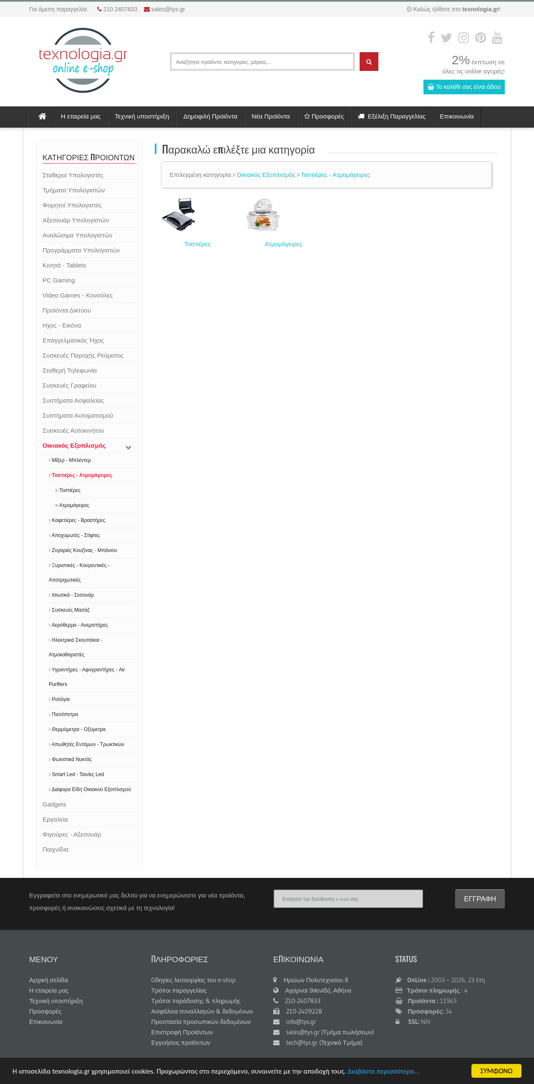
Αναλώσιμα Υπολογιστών (78, 235)
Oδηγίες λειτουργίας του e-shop (193, 980)
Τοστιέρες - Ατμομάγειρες (80, 475)
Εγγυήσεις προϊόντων (181, 1042)
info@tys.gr (294, 1022)
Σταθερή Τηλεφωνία (70, 370)
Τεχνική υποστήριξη (142, 116)
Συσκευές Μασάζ (69, 610)
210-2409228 (297, 1011)
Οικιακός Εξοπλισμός (74, 445)
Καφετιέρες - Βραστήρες (77, 520)
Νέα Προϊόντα (271, 116)
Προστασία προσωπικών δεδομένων (201, 1022)
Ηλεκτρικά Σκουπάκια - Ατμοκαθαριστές (75, 647)
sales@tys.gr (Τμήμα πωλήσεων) (323, 1032)
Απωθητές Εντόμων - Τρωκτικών (86, 744)
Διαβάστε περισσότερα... (384, 1071)
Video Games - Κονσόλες (78, 295)
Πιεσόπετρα (63, 714)
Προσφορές (324, 116)
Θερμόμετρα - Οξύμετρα (77, 729)
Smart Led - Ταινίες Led (76, 774)
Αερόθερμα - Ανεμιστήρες (78, 625)
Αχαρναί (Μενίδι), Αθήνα (312, 990)
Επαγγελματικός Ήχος (73, 340)
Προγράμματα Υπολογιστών (81, 250)
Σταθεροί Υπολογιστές (73, 175)
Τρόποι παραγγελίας (179, 990)
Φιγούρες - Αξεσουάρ (72, 834)
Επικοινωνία (457, 116)
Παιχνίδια (55, 849)
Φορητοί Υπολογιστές (72, 205)
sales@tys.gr (168, 9)
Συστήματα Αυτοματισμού (78, 415)
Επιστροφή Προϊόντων (182, 1032)
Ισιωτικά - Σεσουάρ (71, 595)
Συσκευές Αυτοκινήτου (73, 430)
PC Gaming (59, 280)
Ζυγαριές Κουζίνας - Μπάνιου (83, 550)
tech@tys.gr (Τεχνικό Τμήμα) (318, 1042)
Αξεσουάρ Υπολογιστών (76, 220)
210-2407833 (296, 1001)
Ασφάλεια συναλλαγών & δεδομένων (202, 1011)
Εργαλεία (55, 819)
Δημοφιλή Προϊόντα (210, 116)
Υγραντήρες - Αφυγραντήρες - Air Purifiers (87, 677)
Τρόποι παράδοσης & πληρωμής (196, 1001)
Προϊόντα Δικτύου (67, 310)
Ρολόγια (59, 699)
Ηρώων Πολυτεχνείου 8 (310, 980)
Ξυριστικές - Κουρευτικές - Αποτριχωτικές (79, 572)
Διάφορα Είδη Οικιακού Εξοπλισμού (90, 789)
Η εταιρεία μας (81, 116)
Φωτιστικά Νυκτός (70, 759)
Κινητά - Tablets (64, 265)
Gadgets (54, 804)
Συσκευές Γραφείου (69, 385)
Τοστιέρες (68, 490)
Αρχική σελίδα (48, 980)
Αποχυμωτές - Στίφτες (74, 535)
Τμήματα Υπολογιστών (74, 190)
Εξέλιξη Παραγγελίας (392, 116)
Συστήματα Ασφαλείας (73, 400)
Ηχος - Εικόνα (62, 325)
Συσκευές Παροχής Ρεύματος (83, 355)
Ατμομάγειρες (72, 505)
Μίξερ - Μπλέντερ (70, 460)
